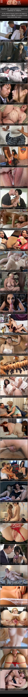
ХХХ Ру (13, 15)
